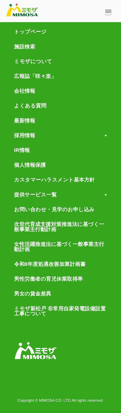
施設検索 (24, 46)
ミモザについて (33, 61)
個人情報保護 (30, 165)
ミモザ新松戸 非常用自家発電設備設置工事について (60, 311)
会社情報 (24, 91)
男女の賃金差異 (32, 293)
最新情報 (24, 120)
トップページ (30, 31)
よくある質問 (30, 105)
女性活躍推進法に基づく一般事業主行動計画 (59, 247)
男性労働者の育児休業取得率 (48, 279)
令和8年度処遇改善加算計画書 (50, 264)
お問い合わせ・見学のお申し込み (54, 209)
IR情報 (22, 150)
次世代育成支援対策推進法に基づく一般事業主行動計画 (59, 227)
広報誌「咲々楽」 (35, 76)
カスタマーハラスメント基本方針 (54, 179)
